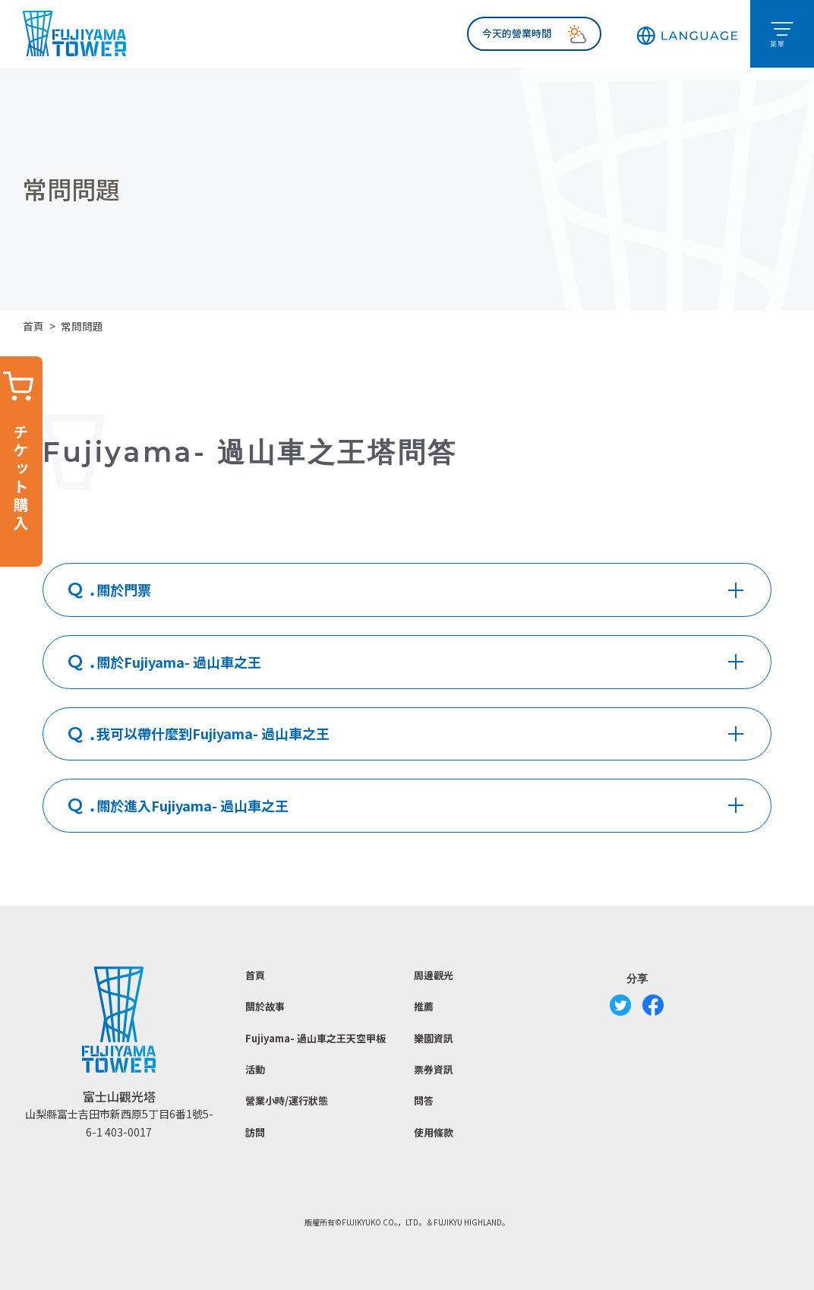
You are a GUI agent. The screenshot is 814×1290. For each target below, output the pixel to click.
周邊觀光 (433, 975)
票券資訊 (433, 1069)
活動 (255, 1069)
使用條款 (433, 1132)
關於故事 (265, 1006)
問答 (424, 1100)
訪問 (255, 1132)
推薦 (424, 1006)
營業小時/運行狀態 (286, 1100)
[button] (687, 34)
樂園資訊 (433, 1038)
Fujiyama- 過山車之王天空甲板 (315, 1038)
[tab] (407, 590)
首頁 (33, 326)
